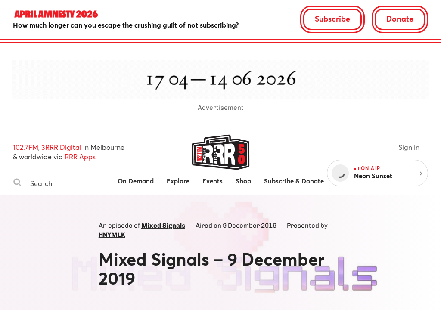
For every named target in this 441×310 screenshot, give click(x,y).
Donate (399, 18)
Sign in (408, 147)
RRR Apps (80, 156)
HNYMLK (112, 235)
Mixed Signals (163, 225)
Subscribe (332, 18)
